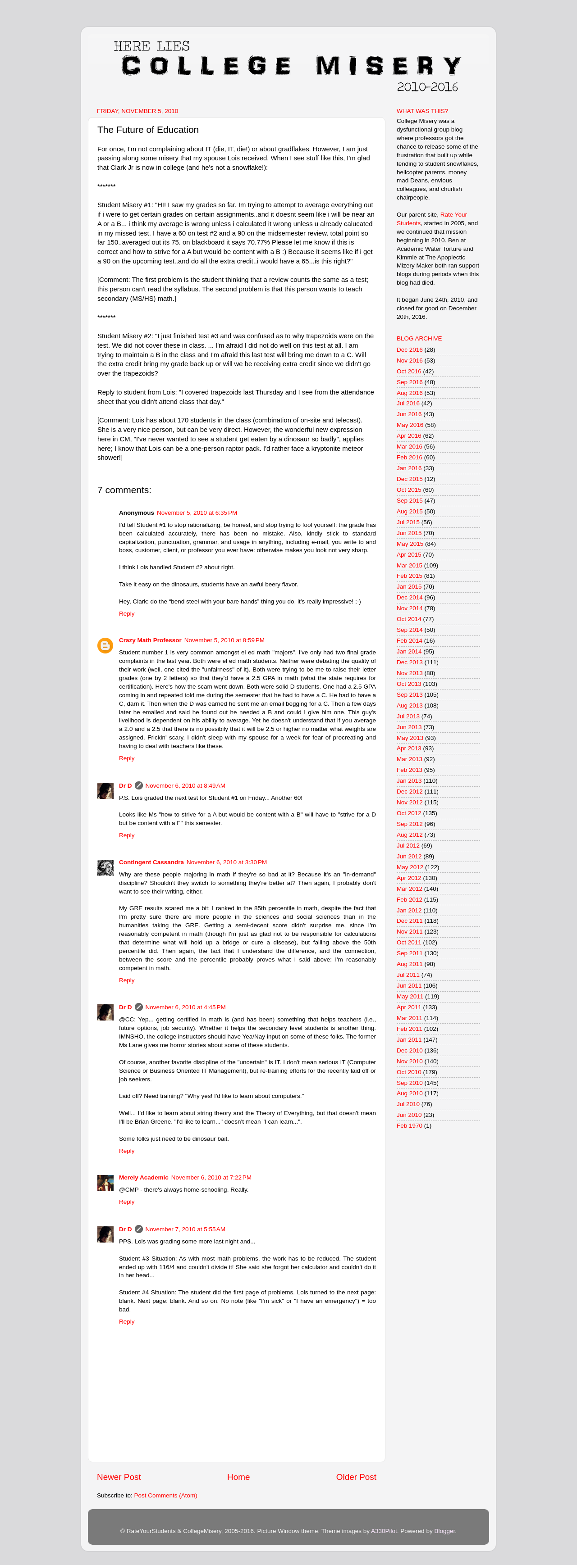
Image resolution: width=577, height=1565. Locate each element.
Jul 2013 (408, 716)
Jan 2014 (409, 651)
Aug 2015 (410, 511)
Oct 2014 (409, 619)
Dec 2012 (410, 791)
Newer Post (119, 1477)
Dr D (125, 785)
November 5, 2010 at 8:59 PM (224, 640)
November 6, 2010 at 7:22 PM (211, 1177)
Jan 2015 (409, 586)
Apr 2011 (409, 1007)
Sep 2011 (410, 953)
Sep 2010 (410, 1083)
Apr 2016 (409, 435)
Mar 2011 (409, 1018)
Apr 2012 (409, 878)
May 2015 (410, 543)
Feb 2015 (409, 575)
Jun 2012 (409, 856)
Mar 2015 (409, 565)
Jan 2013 (409, 780)
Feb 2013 (409, 770)
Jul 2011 (408, 974)
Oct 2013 (409, 683)
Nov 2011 (410, 931)
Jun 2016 (409, 414)
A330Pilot (384, 1531)
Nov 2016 (410, 360)
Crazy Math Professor (150, 640)
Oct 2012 (409, 813)
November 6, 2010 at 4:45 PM (186, 1007)
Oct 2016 (409, 371)
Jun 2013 (409, 727)
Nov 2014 (410, 608)
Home (238, 1477)
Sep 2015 (410, 500)
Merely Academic (144, 1177)
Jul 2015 (408, 522)
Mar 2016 (409, 446)
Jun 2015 (409, 533)
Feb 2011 (409, 1028)
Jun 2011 (409, 985)
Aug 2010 (410, 1093)
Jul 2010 (408, 1104)
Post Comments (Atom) (165, 1495)
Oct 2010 (409, 1072)
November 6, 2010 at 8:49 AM (185, 785)
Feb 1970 (409, 1125)
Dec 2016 (410, 349)
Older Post (356, 1477)
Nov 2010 (410, 1061)
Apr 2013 (409, 748)
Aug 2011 (410, 964)
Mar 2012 (409, 888)
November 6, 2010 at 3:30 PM (227, 862)
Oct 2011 (409, 942)
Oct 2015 (409, 489)
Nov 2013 (410, 673)
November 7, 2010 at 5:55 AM (185, 1229)
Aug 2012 (410, 834)
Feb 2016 (409, 457)
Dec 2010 (410, 1050)
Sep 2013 (410, 694)
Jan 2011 (409, 1039)
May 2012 (410, 867)
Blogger (444, 1531)
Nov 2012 (410, 802)
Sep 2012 (410, 824)
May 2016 (410, 425)
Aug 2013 (410, 705)
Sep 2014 (410, 629)
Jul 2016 (408, 403)
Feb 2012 (409, 899)
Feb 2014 (409, 640)
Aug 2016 (410, 393)
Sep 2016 (410, 382)
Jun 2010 (409, 1114)
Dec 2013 (410, 662)
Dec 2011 (410, 920)
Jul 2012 (408, 845)
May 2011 (410, 996)
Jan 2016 (409, 468)
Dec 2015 (410, 479)
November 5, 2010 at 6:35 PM (197, 512)
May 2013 (410, 738)
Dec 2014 (410, 597)
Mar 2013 (409, 759)
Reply (127, 613)
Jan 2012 (409, 910)
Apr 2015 (409, 554)
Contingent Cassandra (151, 862)
